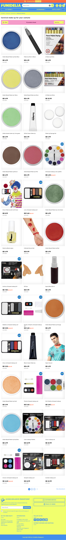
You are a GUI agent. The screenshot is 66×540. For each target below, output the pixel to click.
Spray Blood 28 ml (50, 286)
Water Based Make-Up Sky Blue (11, 439)
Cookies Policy (20, 525)
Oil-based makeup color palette (53, 171)
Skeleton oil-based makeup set (10, 324)
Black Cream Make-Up (29, 363)
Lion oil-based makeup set (30, 210)
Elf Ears (26, 286)
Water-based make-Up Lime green (11, 133)
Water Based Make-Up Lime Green (54, 210)
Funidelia (3, 13)
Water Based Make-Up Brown (10, 171)
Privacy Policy (20, 523)
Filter (6, 22)
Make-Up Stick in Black (30, 57)
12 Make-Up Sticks (50, 95)
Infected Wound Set (29, 248)
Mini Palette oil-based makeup (53, 401)
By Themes (8, 9)
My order (3, 519)
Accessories (40, 9)
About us (19, 531)
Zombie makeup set (50, 477)
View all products (60, 489)
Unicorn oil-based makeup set (10, 477)
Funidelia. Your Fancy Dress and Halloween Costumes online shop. (11, 5)
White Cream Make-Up (30, 133)
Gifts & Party (56, 9)
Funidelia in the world (22, 519)
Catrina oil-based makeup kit (10, 286)
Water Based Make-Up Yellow (10, 95)
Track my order (49, 504)
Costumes (24, 9)
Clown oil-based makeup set (10, 363)
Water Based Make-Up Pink (31, 171)
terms (26, 511)
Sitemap (19, 526)
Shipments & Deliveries (7, 522)
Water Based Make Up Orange (53, 324)
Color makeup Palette (29, 439)
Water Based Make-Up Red (52, 248)
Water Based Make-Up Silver (31, 95)
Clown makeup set (50, 439)
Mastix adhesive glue (8, 248)
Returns (3, 523)
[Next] (37, 489)
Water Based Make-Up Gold (10, 401)
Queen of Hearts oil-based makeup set (33, 325)
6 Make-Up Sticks (49, 57)
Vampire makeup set (29, 477)
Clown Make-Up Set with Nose (10, 210)
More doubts (4, 525)
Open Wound (48, 363)
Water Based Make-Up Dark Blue (11, 57)
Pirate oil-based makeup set (31, 401)
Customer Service (49, 500)
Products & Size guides (7, 521)
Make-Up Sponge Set (50, 133)
